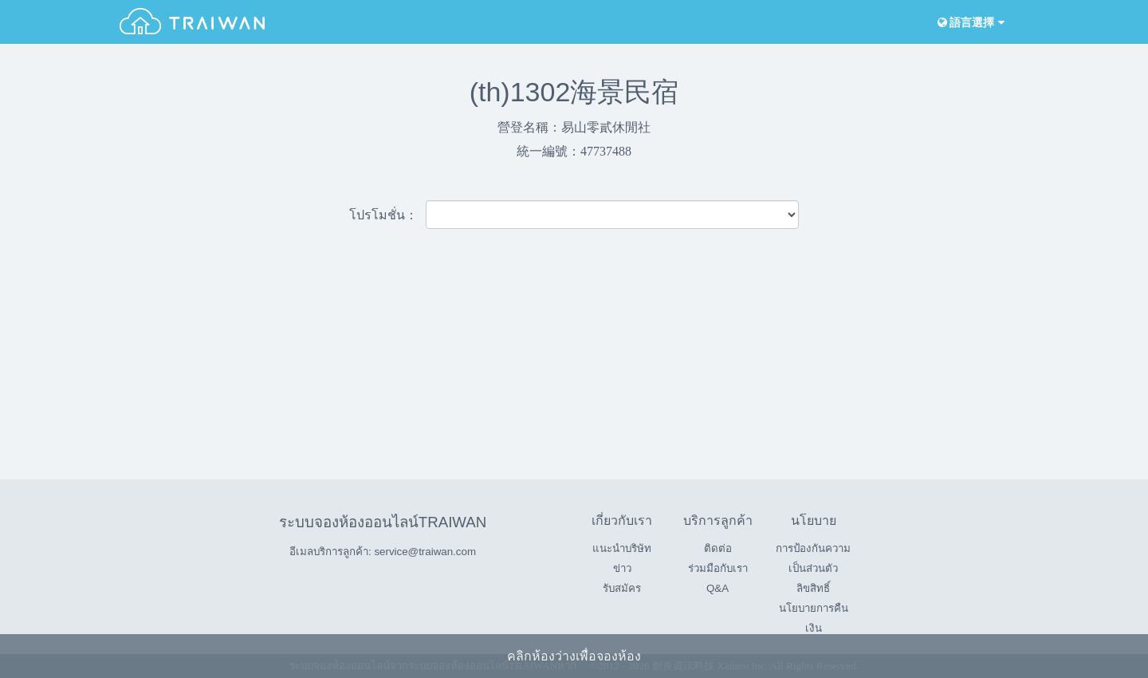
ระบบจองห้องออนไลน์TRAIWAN (382, 522)
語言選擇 (969, 23)
